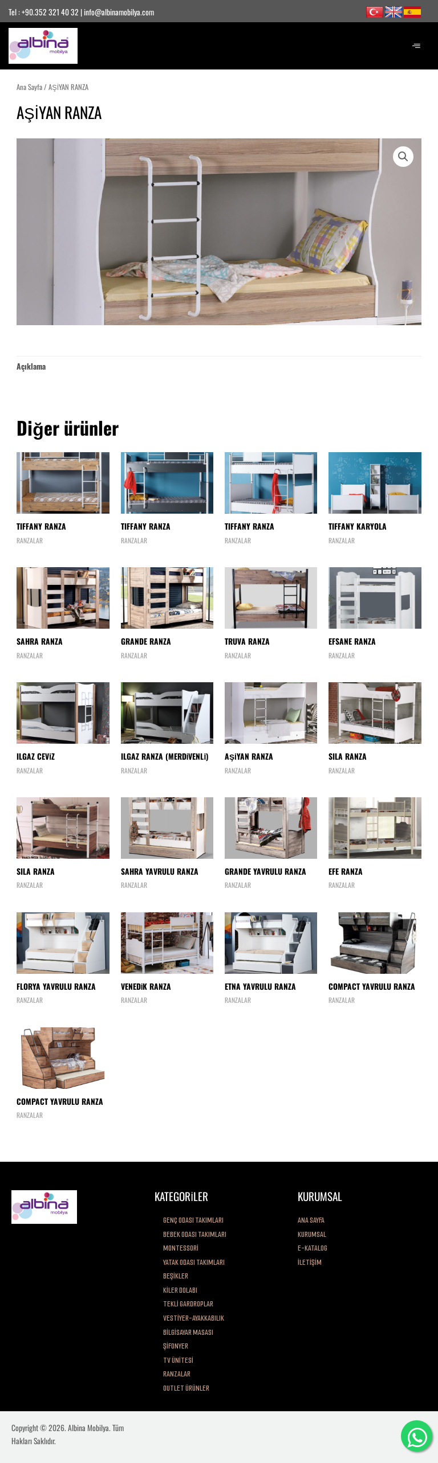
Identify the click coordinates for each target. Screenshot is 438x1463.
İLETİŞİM (310, 1262)
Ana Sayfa (29, 86)
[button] (403, 156)
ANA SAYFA (311, 1220)
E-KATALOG (312, 1248)
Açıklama (31, 366)
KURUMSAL (312, 1234)
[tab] (31, 366)
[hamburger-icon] (416, 46)
